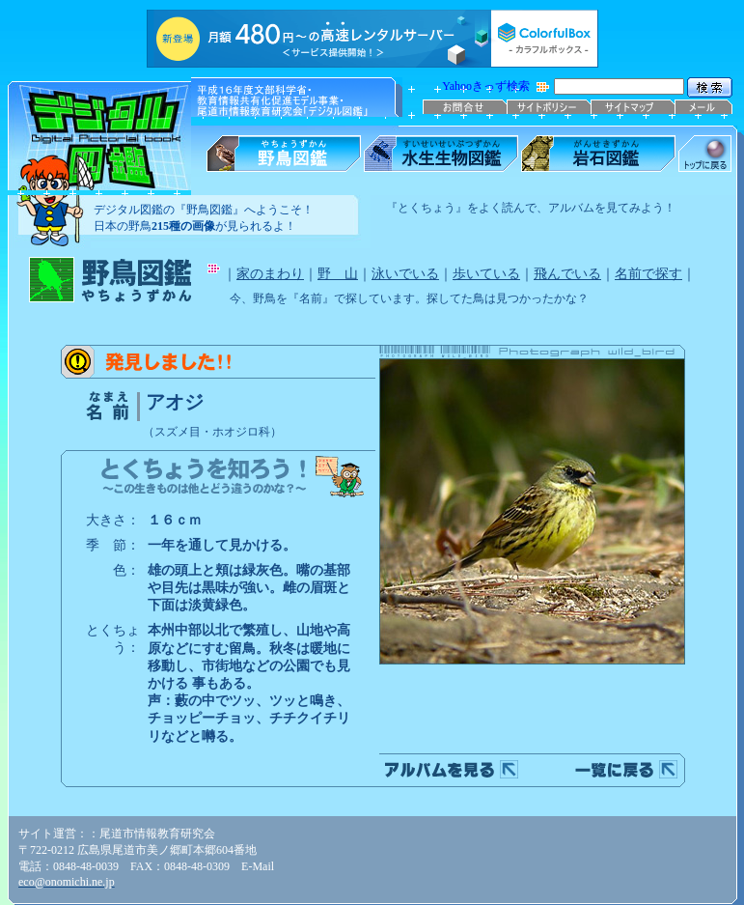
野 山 (337, 274)
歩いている (486, 274)
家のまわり (270, 274)
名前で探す (648, 274)
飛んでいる (567, 274)
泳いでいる (405, 274)
